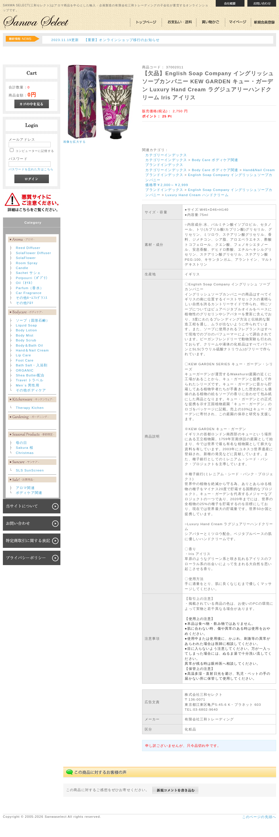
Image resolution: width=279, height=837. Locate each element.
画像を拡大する (74, 141)
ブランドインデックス (164, 165)
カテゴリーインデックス (166, 155)
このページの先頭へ (259, 817)
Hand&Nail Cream (259, 170)
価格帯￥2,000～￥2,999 (166, 185)
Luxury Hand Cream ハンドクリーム (197, 195)
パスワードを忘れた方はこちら (31, 169)
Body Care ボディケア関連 (215, 160)
